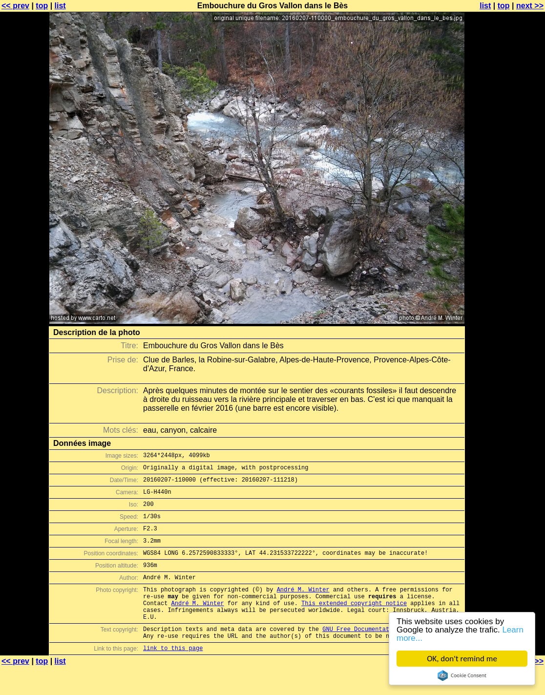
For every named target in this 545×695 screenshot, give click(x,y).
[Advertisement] (505, 241)
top (42, 5)
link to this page (173, 676)
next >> (530, 5)
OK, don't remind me (462, 658)
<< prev (15, 5)
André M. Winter (303, 607)
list (60, 5)
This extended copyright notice (354, 623)
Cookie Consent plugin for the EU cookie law (462, 675)
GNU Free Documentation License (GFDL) (387, 654)
